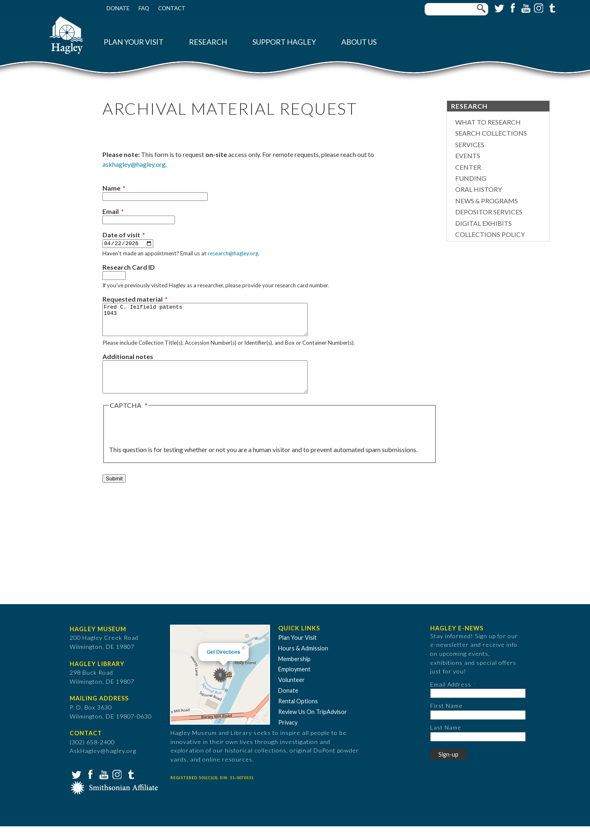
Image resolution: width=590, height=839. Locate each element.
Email (110, 211)
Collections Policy (490, 234)
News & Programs (486, 201)
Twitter (498, 7)
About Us (359, 42)
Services (469, 144)
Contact (172, 8)
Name (111, 188)
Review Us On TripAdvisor (312, 724)
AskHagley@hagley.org (103, 763)
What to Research (488, 122)
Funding (470, 178)
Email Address (450, 696)
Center (468, 167)
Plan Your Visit (133, 42)
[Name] (155, 196)
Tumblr (551, 7)
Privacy (287, 735)
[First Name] (478, 727)
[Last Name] (478, 749)
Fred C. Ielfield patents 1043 (217, 323)
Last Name (445, 740)
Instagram (538, 7)
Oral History (478, 189)
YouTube (525, 7)
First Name (446, 718)
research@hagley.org (233, 253)
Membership (294, 671)
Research (208, 42)
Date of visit (121, 235)
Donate (118, 8)
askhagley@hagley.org (134, 164)
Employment (294, 681)
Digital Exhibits (483, 223)
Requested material (132, 299)
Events (467, 155)
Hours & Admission (303, 660)
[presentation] (171, 440)
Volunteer (291, 692)
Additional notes (127, 363)
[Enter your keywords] (456, 9)
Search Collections (491, 133)
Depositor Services (488, 212)
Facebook (512, 7)
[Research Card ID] (114, 276)
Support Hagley (284, 42)
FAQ (143, 8)
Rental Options (298, 713)
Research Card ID (128, 267)
